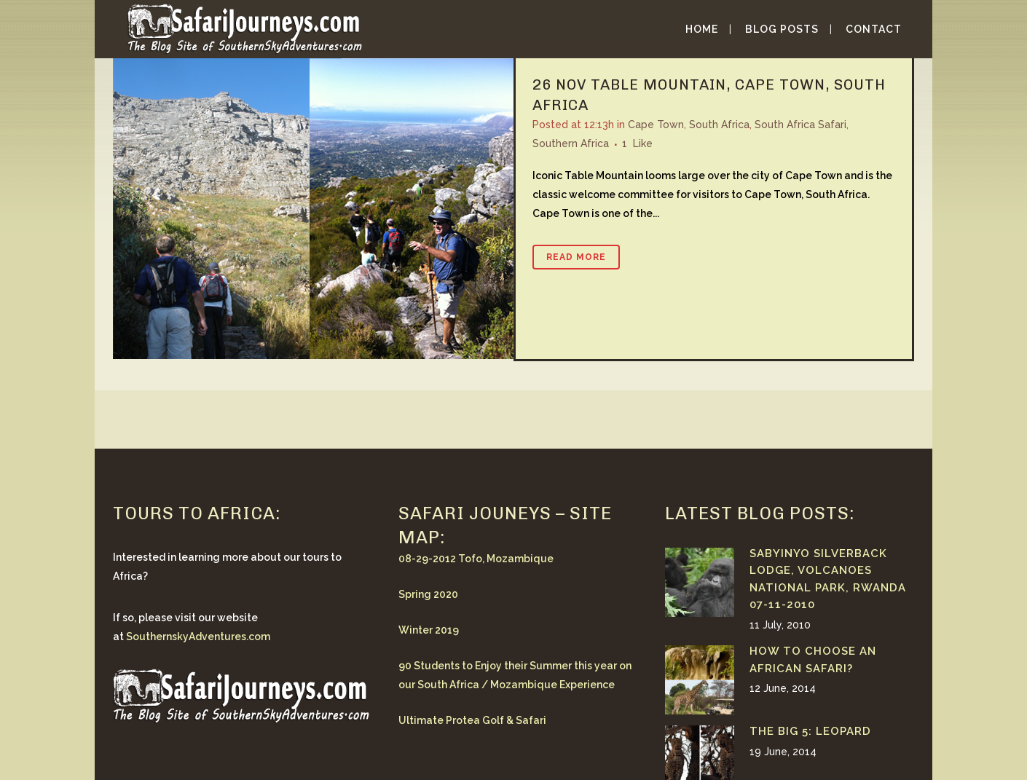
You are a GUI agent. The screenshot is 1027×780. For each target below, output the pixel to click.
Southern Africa (570, 143)
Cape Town (656, 124)
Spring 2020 (428, 594)
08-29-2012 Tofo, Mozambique (476, 558)
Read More (576, 257)
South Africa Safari (800, 124)
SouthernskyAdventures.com (198, 636)
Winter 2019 (428, 630)
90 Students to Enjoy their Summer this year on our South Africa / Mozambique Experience (514, 675)
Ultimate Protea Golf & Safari (472, 720)
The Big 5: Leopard (810, 731)
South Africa (719, 124)
